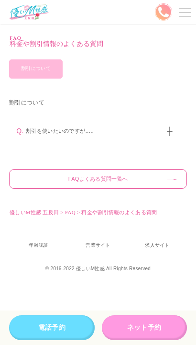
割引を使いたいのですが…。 (61, 131)
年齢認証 (38, 245)
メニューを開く (183, 12)
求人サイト (157, 245)
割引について (36, 68)
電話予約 (51, 327)
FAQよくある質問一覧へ (98, 179)
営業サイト (98, 245)
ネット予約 (144, 327)
